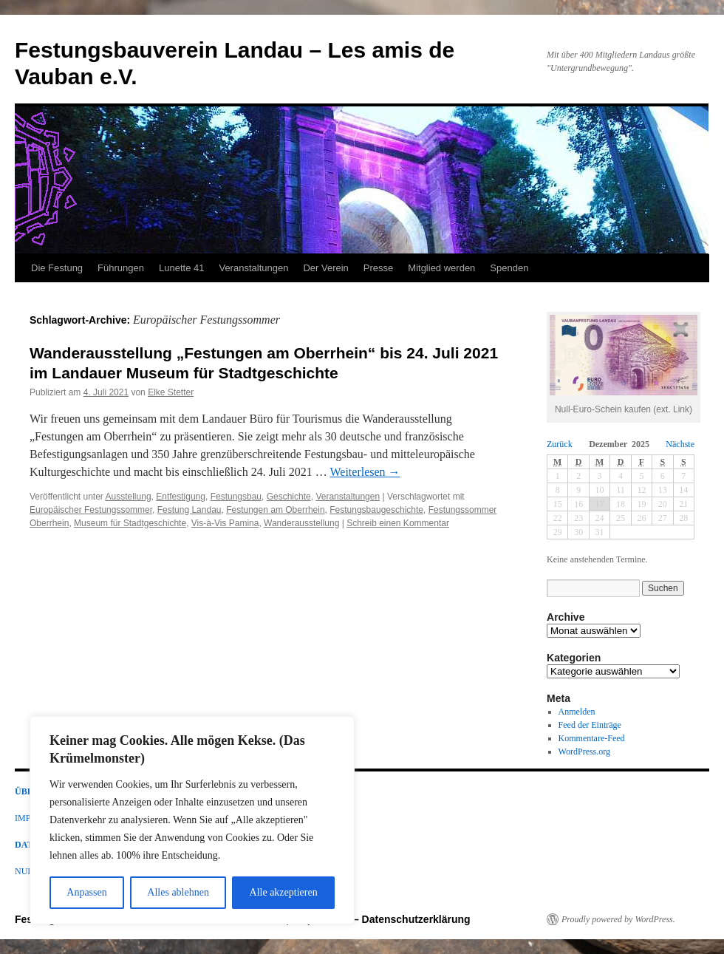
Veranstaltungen (253, 267)
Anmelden (577, 711)
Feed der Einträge (590, 725)
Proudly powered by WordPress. (618, 919)
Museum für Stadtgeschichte (130, 523)
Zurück (560, 444)
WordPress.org (584, 751)
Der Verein (325, 267)
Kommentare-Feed (592, 738)
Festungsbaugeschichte (376, 510)
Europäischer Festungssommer (91, 510)
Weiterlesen (364, 472)
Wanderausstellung (301, 523)
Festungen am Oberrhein (275, 510)
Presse (378, 267)
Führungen (121, 267)
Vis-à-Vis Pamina (225, 523)
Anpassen (86, 892)
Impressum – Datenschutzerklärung (382, 919)
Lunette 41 (181, 267)
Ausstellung (128, 496)
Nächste (680, 444)
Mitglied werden (441, 267)
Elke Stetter (171, 392)
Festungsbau (236, 496)
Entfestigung (180, 496)
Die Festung (57, 267)
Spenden (509, 267)
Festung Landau (189, 510)
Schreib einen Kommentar (397, 523)
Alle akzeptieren (284, 892)
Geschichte (289, 496)
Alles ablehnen (178, 892)
